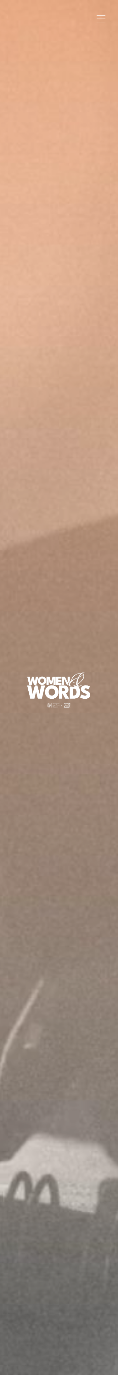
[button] (101, 19)
